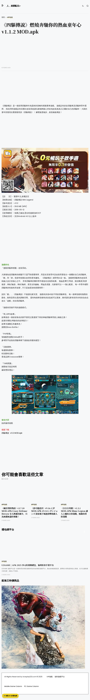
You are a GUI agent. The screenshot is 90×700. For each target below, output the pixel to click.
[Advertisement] (45, 52)
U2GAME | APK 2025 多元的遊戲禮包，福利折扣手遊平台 (28, 565)
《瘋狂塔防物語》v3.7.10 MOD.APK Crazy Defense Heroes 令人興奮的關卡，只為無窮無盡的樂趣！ (14, 512)
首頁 (3, 17)
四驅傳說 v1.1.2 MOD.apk (12, 433)
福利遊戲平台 (60, 676)
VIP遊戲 (4, 561)
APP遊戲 (10, 17)
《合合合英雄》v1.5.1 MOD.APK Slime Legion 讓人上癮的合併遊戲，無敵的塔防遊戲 (74, 512)
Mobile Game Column (13, 686)
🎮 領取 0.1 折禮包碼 (10, 696)
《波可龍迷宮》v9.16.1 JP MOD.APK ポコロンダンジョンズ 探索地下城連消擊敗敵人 (44, 511)
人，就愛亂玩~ (14, 5)
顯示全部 (5, 479)
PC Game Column (31, 686)
